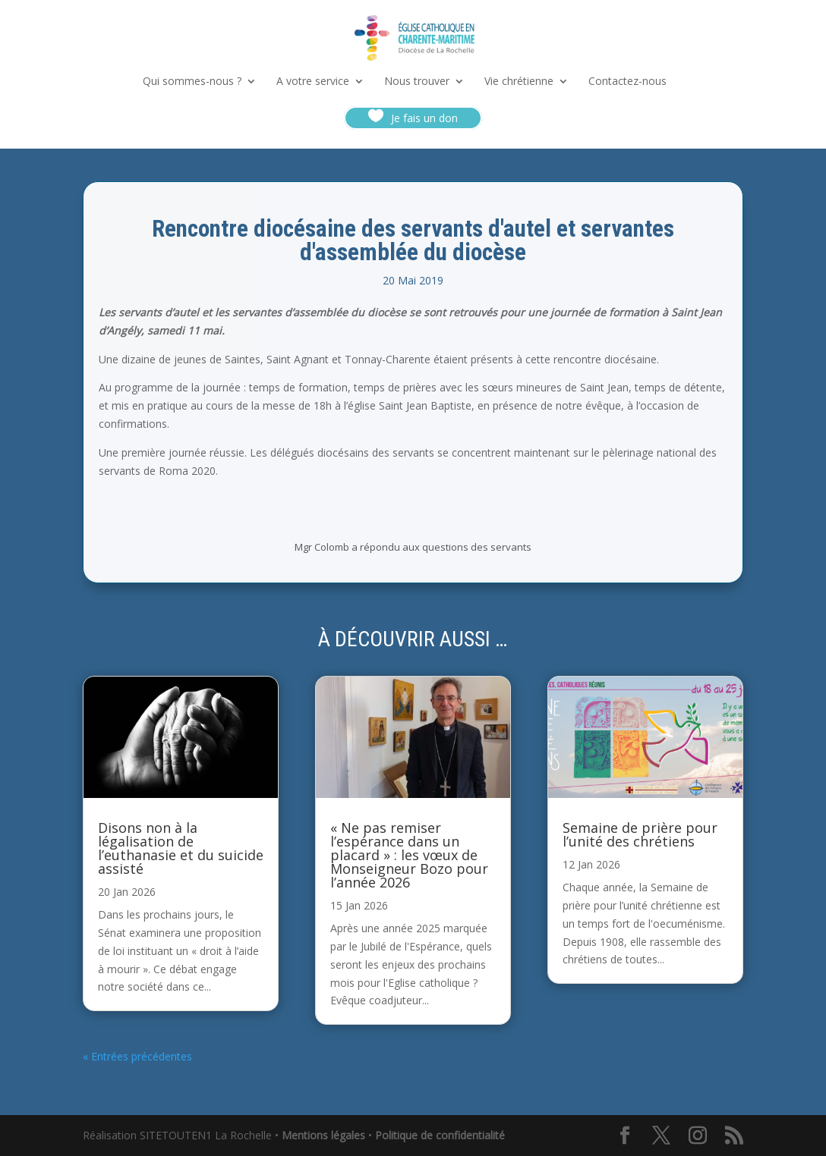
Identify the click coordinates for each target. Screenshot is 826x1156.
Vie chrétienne (518, 82)
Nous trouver (416, 82)
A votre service (312, 82)
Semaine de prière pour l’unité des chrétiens (640, 834)
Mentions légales (323, 1135)
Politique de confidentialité (440, 1135)
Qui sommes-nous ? (192, 82)
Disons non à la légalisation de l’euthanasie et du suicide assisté (180, 848)
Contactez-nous (627, 82)
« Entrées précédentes (137, 1056)
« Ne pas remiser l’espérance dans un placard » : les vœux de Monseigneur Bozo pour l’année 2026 (409, 854)
